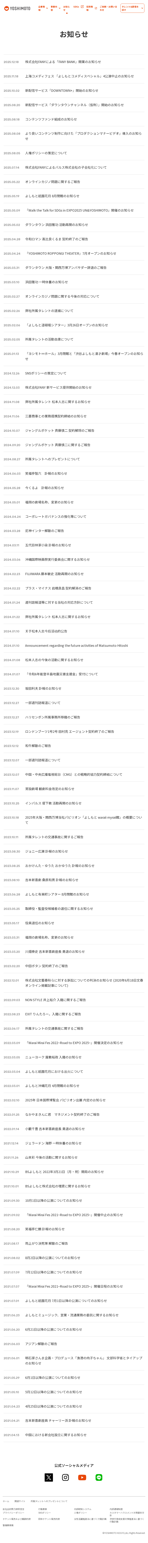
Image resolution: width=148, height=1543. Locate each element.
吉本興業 (21, 8)
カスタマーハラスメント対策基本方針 (127, 1514)
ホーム (6, 1501)
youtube (82, 1477)
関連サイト (20, 1501)
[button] (43, 8)
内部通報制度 (116, 1508)
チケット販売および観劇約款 (17, 1518)
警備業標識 (8, 1525)
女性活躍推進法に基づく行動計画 (90, 1518)
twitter (49, 1477)
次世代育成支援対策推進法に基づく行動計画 (127, 1520)
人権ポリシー (80, 1512)
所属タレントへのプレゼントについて (49, 1501)
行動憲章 (42, 1508)
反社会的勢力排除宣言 (13, 1508)
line (99, 1477)
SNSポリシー (44, 1512)
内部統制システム (82, 1508)
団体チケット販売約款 (49, 1518)
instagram (65, 1477)
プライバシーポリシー (13, 1512)
